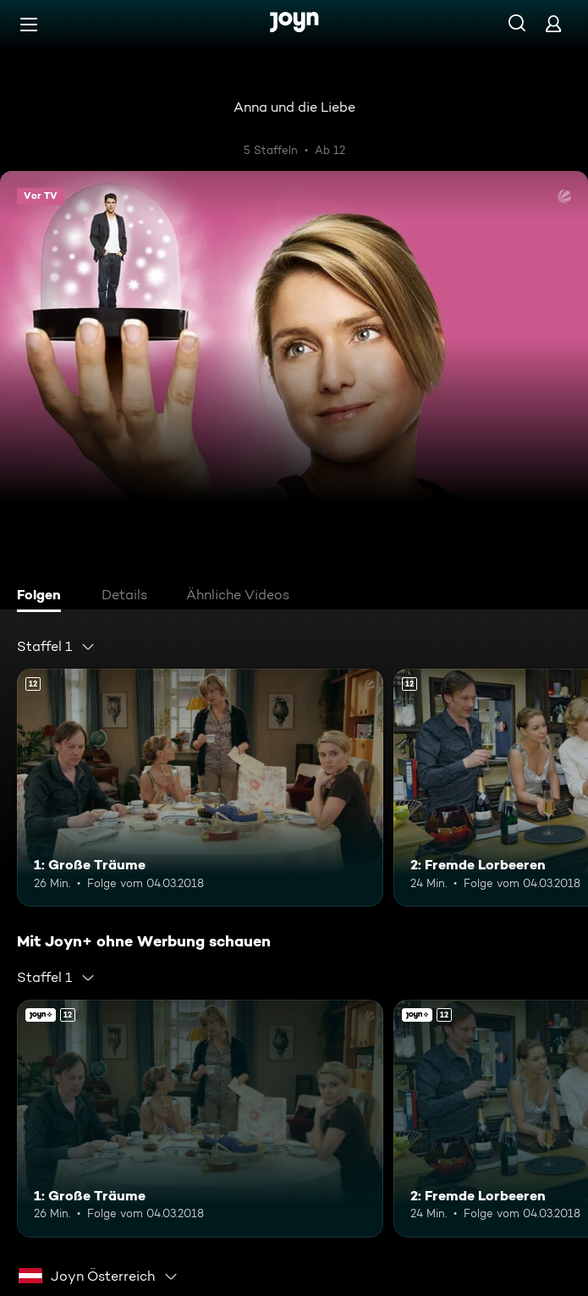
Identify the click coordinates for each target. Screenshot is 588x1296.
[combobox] (56, 646)
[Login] (553, 23)
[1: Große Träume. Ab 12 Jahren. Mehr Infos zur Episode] (200, 788)
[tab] (43, 597)
